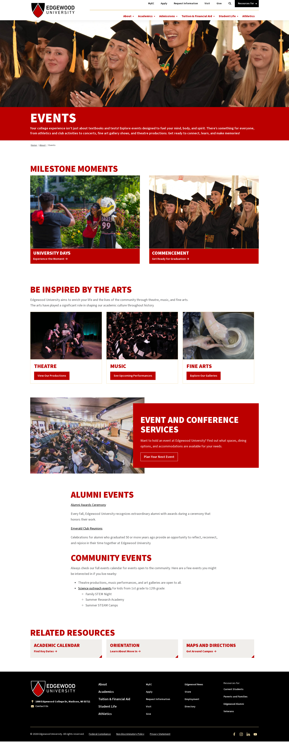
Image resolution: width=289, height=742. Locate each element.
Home (34, 145)
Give (148, 714)
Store (188, 692)
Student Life (227, 16)
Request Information (158, 700)
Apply (149, 692)
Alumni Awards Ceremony (88, 505)
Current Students (233, 690)
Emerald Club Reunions (86, 529)
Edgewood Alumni (234, 704)
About (127, 16)
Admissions (167, 16)
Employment (192, 700)
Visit (148, 707)
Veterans (229, 712)
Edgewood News (194, 685)
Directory (190, 707)
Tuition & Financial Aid (197, 16)
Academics (145, 16)
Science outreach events (95, 589)
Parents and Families (236, 697)
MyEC (149, 685)
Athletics (248, 16)
